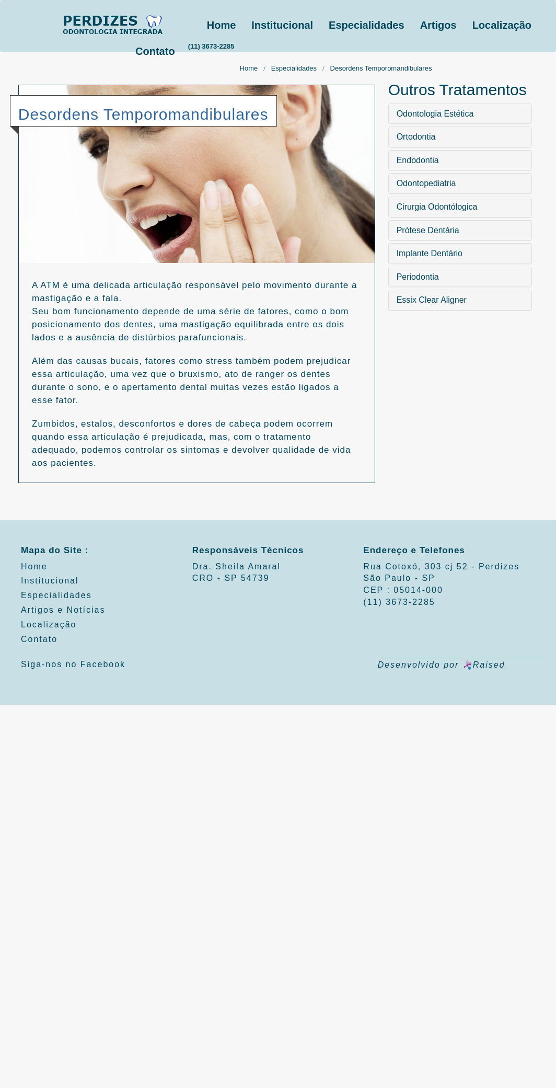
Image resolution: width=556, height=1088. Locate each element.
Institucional (282, 25)
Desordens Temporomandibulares (381, 68)
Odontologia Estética (435, 113)
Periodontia (418, 276)
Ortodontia (416, 136)
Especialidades (366, 25)
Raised (483, 664)
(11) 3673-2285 (211, 46)
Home (221, 25)
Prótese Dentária (428, 230)
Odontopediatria (426, 183)
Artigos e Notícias (63, 609)
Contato (155, 51)
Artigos (438, 25)
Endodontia (418, 160)
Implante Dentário (429, 253)
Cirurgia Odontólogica (437, 206)
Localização (501, 25)
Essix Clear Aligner (432, 299)
